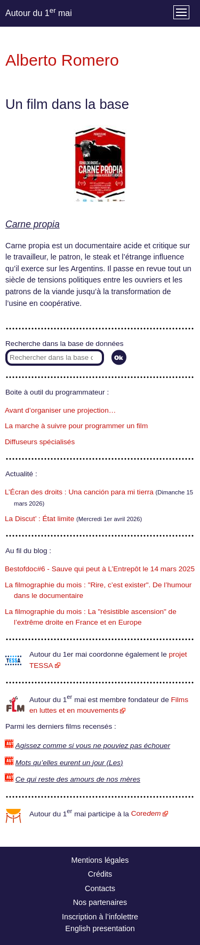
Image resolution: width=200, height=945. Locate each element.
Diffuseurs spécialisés (40, 442)
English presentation (99, 928)
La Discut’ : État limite (39, 519)
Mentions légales (100, 860)
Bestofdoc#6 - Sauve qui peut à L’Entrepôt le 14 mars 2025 (100, 569)
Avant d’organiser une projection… (60, 410)
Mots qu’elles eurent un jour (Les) (69, 763)
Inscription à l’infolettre (100, 916)
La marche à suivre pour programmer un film (76, 426)
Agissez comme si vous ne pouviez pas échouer (92, 746)
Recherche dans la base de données (64, 344)
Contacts (100, 888)
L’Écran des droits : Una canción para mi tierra (79, 492)
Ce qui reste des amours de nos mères (77, 779)
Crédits (100, 874)
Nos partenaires (100, 902)
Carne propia (32, 224)
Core (146, 813)
